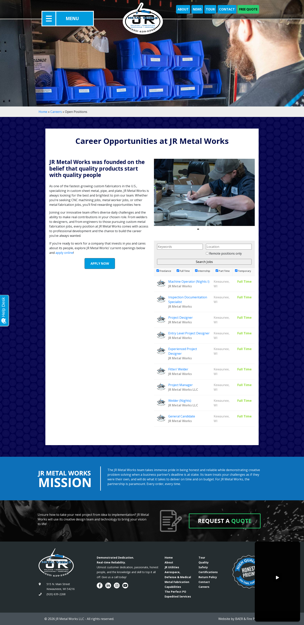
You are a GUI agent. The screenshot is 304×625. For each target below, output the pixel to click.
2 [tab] (204, 231)
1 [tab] (199, 231)
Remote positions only (225, 253)
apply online (64, 253)
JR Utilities (172, 567)
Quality (204, 562)
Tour (210, 9)
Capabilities (173, 587)
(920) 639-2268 (56, 594)
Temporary (243, 271)
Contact (227, 9)
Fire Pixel (253, 619)
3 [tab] (209, 231)
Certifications (208, 572)
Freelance (163, 271)
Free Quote (248, 9)
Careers (56, 112)
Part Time (223, 271)
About (183, 9)
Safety (203, 567)
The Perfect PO (175, 591)
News (197, 9)
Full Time (183, 271)
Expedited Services (178, 596)
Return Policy (208, 577)
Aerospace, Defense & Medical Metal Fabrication (178, 577)
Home (43, 112)
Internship (202, 271)
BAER (239, 619)
